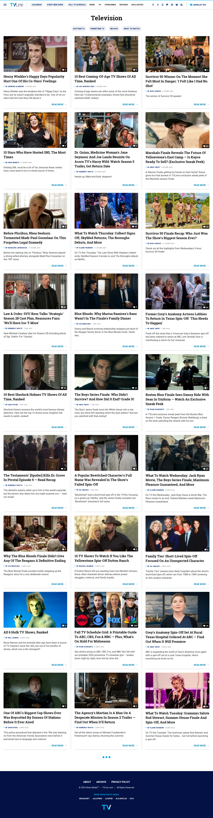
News (92, 4)
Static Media (91, 787)
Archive (101, 782)
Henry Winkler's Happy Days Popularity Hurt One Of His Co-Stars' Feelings (34, 78)
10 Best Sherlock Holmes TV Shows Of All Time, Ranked (35, 396)
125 (135, 625)
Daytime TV (79, 28)
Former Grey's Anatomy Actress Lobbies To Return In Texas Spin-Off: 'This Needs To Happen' (177, 318)
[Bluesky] (176, 4)
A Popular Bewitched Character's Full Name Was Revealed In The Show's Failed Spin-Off (103, 480)
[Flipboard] (167, 4)
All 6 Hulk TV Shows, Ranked (26, 632)
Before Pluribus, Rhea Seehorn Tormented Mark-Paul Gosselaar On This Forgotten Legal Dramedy (35, 238)
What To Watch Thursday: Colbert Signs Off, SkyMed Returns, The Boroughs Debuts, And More (105, 238)
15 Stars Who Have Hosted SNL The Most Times (35, 154)
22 (207, 226)
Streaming (110, 4)
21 (65, 468)
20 (207, 307)
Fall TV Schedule (77, 4)
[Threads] (162, 4)
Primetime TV (97, 28)
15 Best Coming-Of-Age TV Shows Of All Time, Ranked (105, 78)
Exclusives (137, 4)
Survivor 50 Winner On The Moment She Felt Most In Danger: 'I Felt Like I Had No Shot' (177, 81)
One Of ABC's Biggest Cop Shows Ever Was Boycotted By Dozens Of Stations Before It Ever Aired (32, 717)
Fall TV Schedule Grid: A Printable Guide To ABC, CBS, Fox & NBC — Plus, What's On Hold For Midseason (106, 637)
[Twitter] (157, 4)
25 (207, 468)
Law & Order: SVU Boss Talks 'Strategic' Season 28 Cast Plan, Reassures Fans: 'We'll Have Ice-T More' (33, 318)
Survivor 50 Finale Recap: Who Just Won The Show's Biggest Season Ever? (177, 235)
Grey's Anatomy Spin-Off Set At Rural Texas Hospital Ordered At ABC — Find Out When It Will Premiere (175, 637)
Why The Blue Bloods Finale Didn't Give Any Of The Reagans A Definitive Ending (35, 558)
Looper (109, 798)
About (87, 782)
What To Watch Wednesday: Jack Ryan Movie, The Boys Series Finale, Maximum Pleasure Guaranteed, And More (177, 480)
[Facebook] (153, 4)
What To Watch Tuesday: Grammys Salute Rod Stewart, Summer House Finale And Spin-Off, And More (177, 718)
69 (65, 307)
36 (65, 388)
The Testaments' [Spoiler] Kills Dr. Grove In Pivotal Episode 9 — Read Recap (34, 477)
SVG (132, 798)
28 (207, 706)
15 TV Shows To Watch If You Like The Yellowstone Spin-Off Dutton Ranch (104, 558)
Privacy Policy (120, 782)
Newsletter (198, 4)
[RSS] (181, 4)
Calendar (37, 4)
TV (100, 4)
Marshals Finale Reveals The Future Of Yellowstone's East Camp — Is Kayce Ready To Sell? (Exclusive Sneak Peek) (176, 157)
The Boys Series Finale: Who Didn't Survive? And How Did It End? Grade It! (104, 396)
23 (207, 146)
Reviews (124, 4)
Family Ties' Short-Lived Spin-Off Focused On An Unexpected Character (175, 558)
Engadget (84, 798)
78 (207, 625)
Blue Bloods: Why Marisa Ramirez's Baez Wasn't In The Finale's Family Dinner (106, 316)
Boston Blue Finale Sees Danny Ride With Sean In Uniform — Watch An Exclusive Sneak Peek (177, 399)
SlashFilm (121, 798)
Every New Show (55, 4)
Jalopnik (97, 798)
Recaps (114, 28)
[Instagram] (172, 4)
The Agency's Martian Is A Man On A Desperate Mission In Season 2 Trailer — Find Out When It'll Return (105, 717)
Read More (58, 104)
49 (136, 226)
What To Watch (132, 28)
